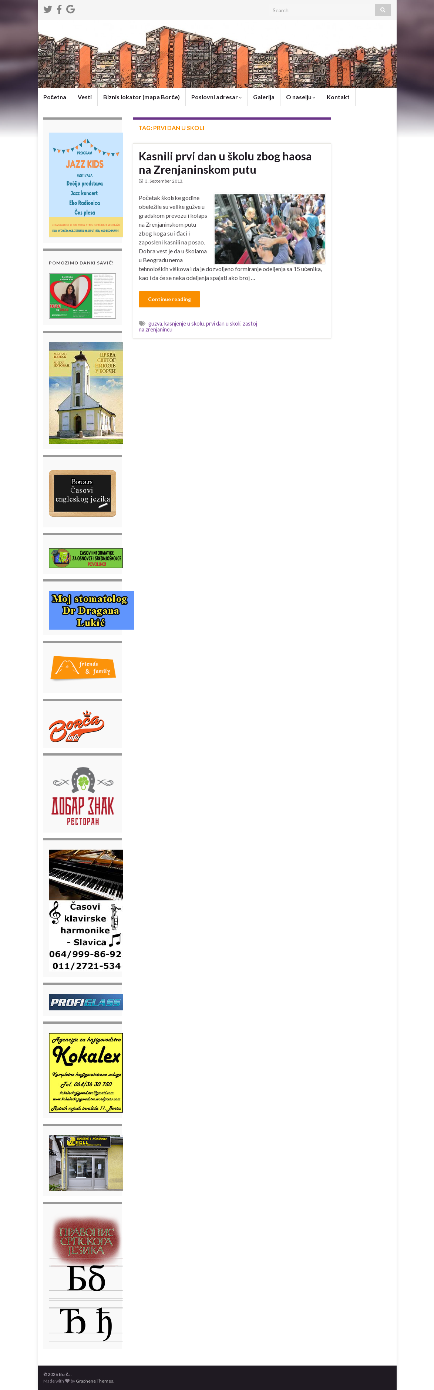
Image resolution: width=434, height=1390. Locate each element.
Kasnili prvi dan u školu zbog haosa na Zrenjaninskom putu (225, 162)
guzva (155, 323)
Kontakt (338, 96)
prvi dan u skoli (223, 323)
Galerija (264, 96)
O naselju (300, 96)
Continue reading (169, 299)
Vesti (85, 96)
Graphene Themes (94, 1381)
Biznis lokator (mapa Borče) (141, 96)
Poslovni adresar (216, 96)
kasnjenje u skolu (184, 323)
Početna (55, 96)
